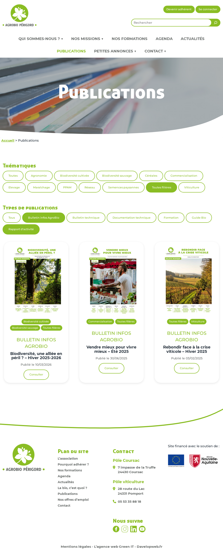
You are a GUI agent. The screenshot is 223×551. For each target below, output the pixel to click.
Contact (64, 505)
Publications (71, 51)
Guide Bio (199, 217)
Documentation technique (131, 217)
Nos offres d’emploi (73, 500)
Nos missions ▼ (87, 39)
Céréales (151, 175)
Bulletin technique (86, 217)
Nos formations (129, 39)
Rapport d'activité (21, 229)
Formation (171, 217)
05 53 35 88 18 (129, 501)
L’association (68, 459)
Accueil (7, 140)
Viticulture (191, 187)
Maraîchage (41, 187)
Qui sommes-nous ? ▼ (41, 39)
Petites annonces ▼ (115, 51)
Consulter (36, 374)
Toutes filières (161, 187)
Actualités (192, 39)
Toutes (13, 175)
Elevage (14, 187)
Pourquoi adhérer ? (73, 464)
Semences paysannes (123, 187)
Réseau (89, 187)
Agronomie (39, 175)
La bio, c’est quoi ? (72, 488)
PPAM (67, 187)
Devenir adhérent (178, 9)
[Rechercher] (215, 22)
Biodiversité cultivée (74, 175)
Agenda (164, 39)
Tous (11, 217)
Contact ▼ (155, 51)
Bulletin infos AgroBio (43, 217)
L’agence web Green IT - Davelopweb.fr (128, 546)
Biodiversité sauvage (117, 175)
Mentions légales (76, 546)
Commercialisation (184, 175)
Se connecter (208, 9)
